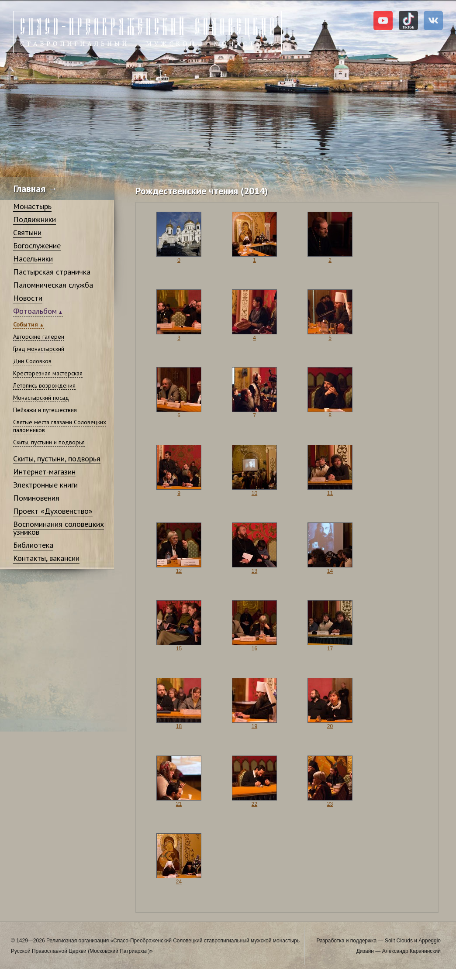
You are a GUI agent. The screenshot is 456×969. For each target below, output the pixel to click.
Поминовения (36, 498)
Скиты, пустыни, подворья (56, 459)
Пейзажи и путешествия (45, 410)
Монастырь (32, 206)
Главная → (36, 188)
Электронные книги (45, 485)
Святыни (27, 232)
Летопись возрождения (44, 385)
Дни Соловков (32, 361)
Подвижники (34, 219)
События (25, 324)
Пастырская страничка (51, 272)
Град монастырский (38, 349)
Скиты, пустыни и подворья (49, 442)
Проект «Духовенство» (53, 511)
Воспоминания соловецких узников (58, 528)
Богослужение (37, 246)
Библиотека (33, 545)
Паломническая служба (53, 285)
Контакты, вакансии (46, 558)
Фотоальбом (35, 311)
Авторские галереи (38, 336)
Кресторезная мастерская (48, 373)
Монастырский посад (41, 398)
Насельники (33, 259)
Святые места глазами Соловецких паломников (59, 426)
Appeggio (429, 941)
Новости (27, 298)
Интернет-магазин (44, 472)
